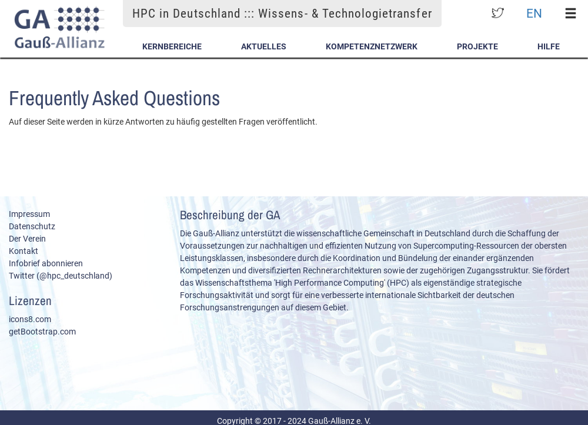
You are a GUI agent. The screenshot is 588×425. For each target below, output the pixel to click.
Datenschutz (32, 226)
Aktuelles (263, 46)
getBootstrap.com (42, 331)
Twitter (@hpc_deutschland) (60, 275)
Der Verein (27, 238)
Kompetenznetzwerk (371, 46)
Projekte (477, 46)
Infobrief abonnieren (46, 263)
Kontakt (23, 251)
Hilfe (548, 46)
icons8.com (30, 319)
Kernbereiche (172, 46)
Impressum (29, 214)
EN (534, 13)
